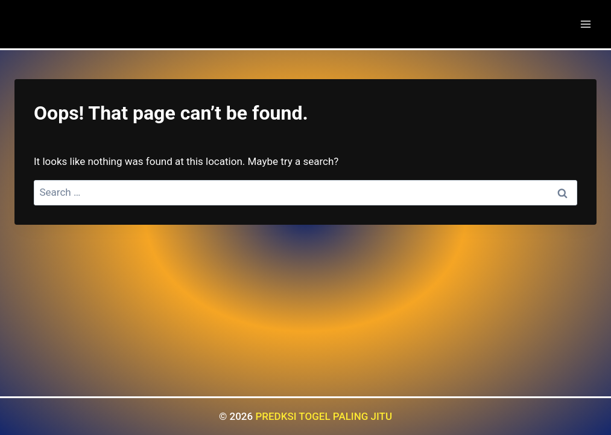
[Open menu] (585, 23)
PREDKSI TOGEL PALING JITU (323, 416)
